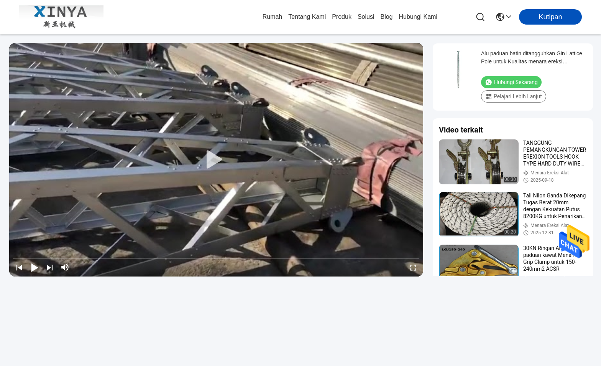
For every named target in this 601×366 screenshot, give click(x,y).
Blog (386, 16)
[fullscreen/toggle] (413, 267)
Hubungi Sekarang (511, 82)
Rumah (272, 16)
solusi (366, 16)
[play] (216, 159)
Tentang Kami (307, 16)
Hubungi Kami (418, 16)
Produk (341, 16)
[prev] (19, 267)
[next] (49, 267)
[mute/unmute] (65, 267)
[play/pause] (34, 267)
